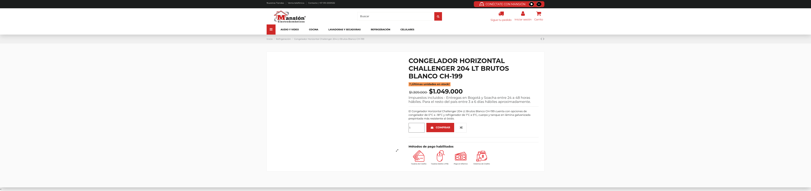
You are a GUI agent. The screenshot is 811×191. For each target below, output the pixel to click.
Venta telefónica (296, 3)
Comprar (440, 127)
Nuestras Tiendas (275, 3)
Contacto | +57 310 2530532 (321, 3)
